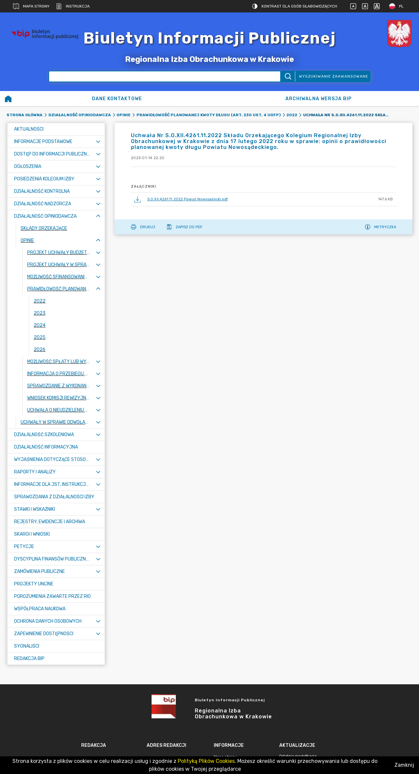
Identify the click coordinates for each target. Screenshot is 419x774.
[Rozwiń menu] (98, 142)
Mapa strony (31, 6)
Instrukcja (73, 6)
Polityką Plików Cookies (206, 761)
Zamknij (404, 765)
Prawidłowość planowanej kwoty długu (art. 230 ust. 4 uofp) (209, 115)
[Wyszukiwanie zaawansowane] (164, 76)
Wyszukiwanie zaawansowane (333, 76)
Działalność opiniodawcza (79, 115)
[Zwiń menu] (98, 216)
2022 (291, 115)
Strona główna (25, 115)
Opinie (124, 115)
